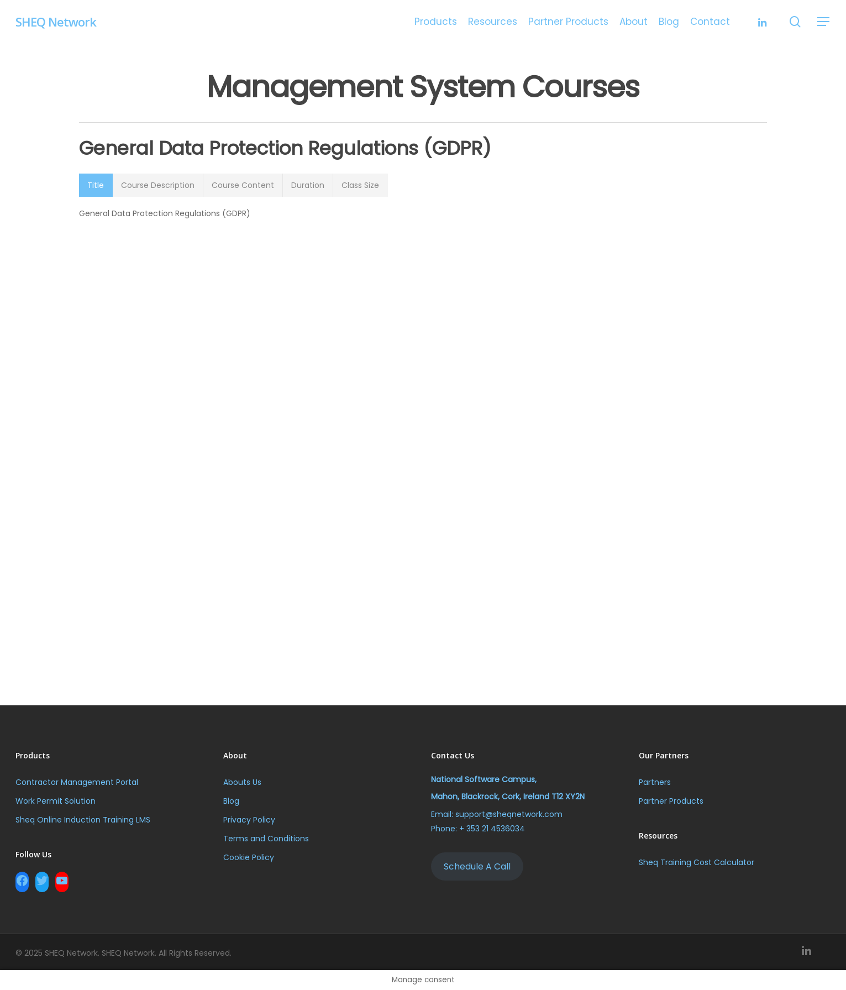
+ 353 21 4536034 (492, 828)
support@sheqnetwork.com (509, 814)
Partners (655, 782)
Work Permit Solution (55, 800)
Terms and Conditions (266, 838)
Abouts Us (242, 782)
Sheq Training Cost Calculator (696, 862)
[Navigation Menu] (824, 22)
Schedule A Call (477, 866)
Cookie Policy (248, 857)
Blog (231, 800)
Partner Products (671, 800)
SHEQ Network (55, 21)
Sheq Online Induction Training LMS (84, 819)
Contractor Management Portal (76, 782)
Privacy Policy (249, 819)
